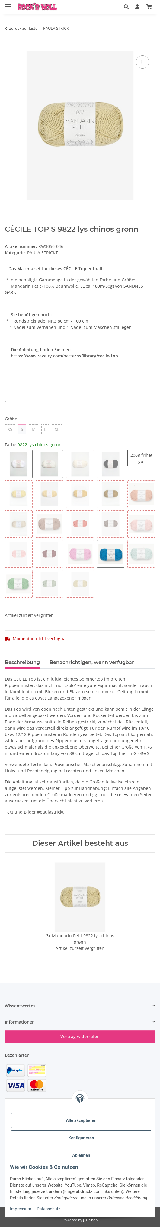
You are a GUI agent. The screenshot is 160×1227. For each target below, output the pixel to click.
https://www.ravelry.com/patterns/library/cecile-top (64, 356)
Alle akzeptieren (81, 1120)
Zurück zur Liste (23, 28)
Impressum (20, 1209)
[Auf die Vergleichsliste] (142, 62)
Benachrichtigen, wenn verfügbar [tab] (92, 662)
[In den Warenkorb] (9, 47)
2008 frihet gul (142, 458)
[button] (126, 7)
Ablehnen (81, 1155)
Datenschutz (48, 1209)
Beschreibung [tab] (22, 662)
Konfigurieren (81, 1138)
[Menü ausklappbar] (8, 4)
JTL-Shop (90, 1219)
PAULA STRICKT (42, 252)
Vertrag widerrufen (80, 1036)
